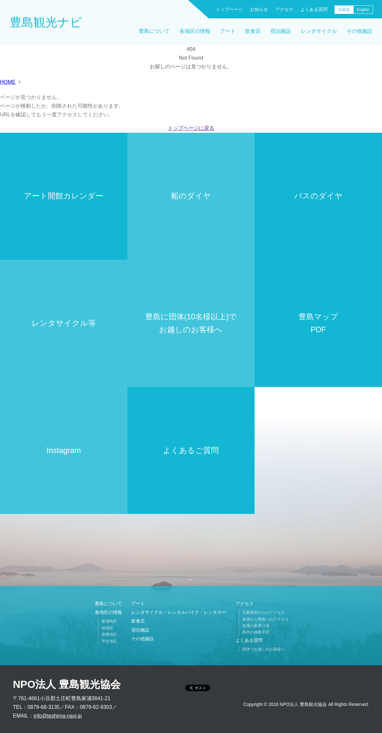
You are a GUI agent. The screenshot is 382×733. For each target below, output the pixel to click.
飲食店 (253, 31)
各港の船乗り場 (255, 625)
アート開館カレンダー (63, 195)
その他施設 (359, 31)
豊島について (154, 31)
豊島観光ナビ (46, 22)
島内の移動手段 (255, 632)
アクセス (284, 9)
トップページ (229, 9)
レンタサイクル (319, 31)
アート (228, 31)
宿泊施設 (280, 31)
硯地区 (107, 628)
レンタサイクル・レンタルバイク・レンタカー (178, 612)
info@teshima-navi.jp (58, 716)
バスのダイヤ (318, 195)
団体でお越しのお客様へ (263, 649)
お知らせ (259, 9)
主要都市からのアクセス (263, 612)
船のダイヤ (191, 195)
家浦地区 (109, 621)
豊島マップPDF (318, 323)
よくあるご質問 (191, 450)
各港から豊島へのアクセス (265, 619)
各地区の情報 (194, 31)
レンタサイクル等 (64, 323)
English (363, 9)
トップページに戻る (191, 128)
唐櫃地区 (109, 634)
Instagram (63, 450)
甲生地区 (109, 641)
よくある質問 (313, 9)
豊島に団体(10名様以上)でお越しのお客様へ (191, 323)
